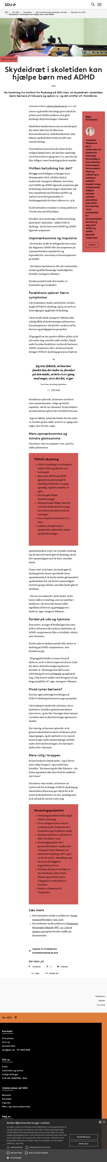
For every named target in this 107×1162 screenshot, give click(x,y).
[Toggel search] (93, 4)
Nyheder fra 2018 (78, 12)
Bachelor (6, 1096)
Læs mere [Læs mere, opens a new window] (19, 1143)
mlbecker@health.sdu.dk (56, 106)
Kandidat (7, 1100)
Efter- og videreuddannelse (16, 1108)
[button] (8, 1147)
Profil (5, 1068)
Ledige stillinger (10, 1075)
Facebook (35, 966)
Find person (8, 1039)
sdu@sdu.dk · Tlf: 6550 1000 (16, 1051)
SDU (6, 12)
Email (36, 974)
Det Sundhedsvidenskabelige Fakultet (51, 12)
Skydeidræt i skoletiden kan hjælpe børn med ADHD (31, 14)
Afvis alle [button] (83, 1144)
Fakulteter (27, 12)
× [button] (104, 1122)
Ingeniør (6, 1104)
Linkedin (62, 966)
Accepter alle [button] (83, 1137)
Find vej (6, 1043)
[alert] (53, 1140)
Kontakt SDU (8, 1047)
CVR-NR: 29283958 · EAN (14, 1079)
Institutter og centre (12, 1071)
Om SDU (15, 12)
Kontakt (92, 244)
